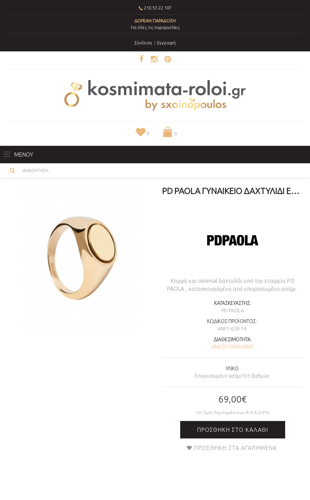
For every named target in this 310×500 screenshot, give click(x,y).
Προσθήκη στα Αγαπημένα (235, 448)
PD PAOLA (232, 310)
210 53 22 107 (157, 7)
